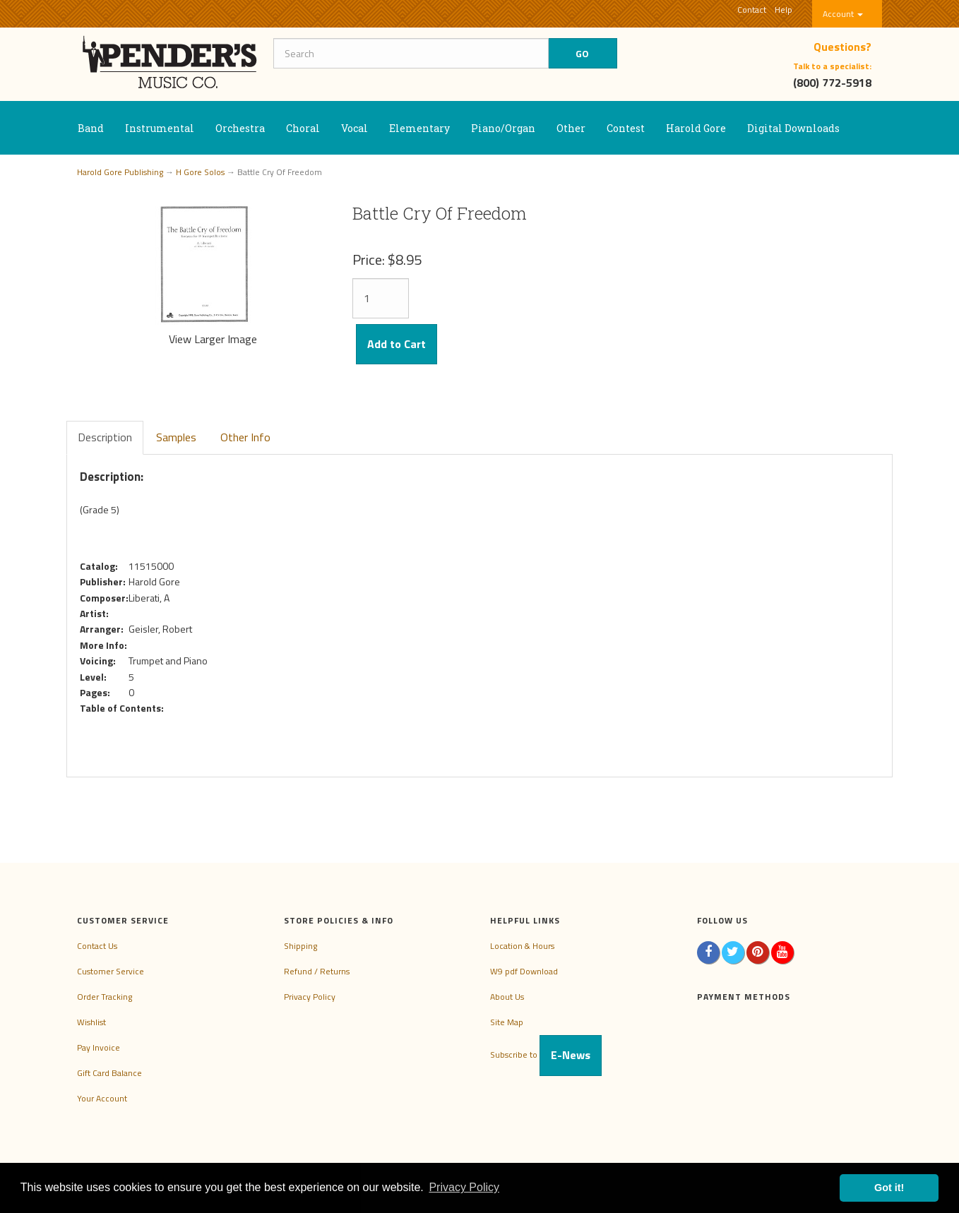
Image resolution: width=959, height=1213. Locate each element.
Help (783, 9)
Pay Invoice (98, 1047)
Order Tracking (104, 996)
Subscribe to (546, 1054)
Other (570, 128)
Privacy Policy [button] (464, 1187)
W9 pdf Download (524, 971)
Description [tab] (105, 437)
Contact (751, 9)
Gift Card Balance (109, 1073)
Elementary (419, 128)
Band (91, 128)
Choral (303, 128)
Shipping (300, 945)
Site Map (506, 1022)
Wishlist (91, 1022)
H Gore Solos (200, 172)
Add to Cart (396, 343)
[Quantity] (380, 298)
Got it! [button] (889, 1187)
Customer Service (110, 971)
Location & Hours (522, 945)
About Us (507, 996)
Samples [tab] (176, 437)
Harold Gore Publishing (120, 172)
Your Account (102, 1098)
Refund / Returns (317, 971)
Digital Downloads (793, 128)
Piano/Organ (503, 128)
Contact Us (97, 945)
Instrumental (159, 128)
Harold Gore (696, 128)
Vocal (354, 128)
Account (843, 13)
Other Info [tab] (245, 437)
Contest (626, 128)
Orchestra (240, 128)
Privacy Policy (309, 996)
